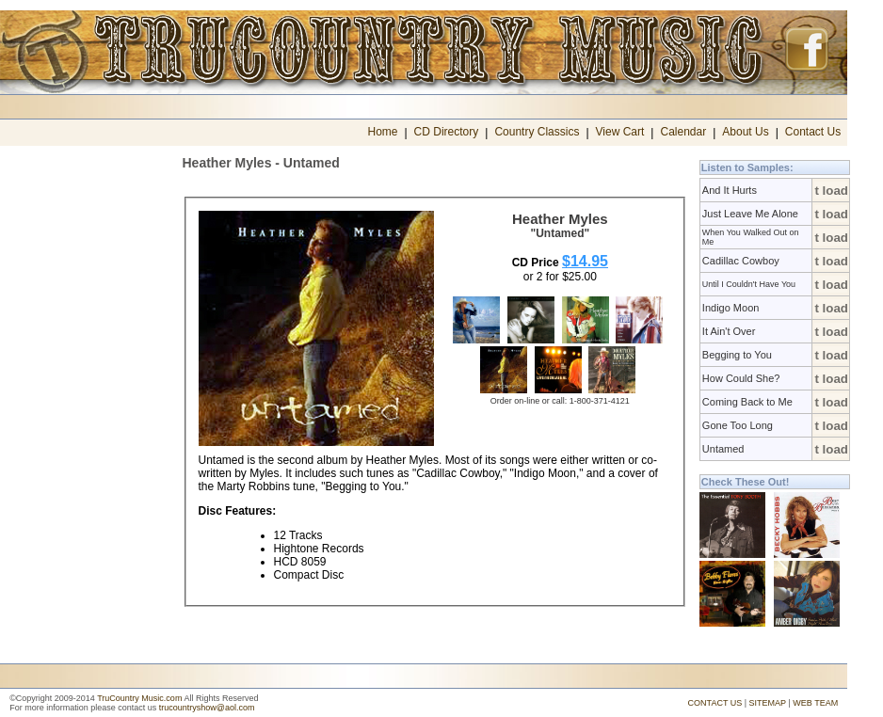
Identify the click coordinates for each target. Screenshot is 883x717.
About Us (745, 131)
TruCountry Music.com (139, 698)
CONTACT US (715, 703)
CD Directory (446, 131)
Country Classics (536, 131)
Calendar (683, 131)
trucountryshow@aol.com (207, 707)
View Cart (620, 131)
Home (382, 131)
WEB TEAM (815, 703)
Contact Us (813, 131)
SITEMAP (767, 703)
